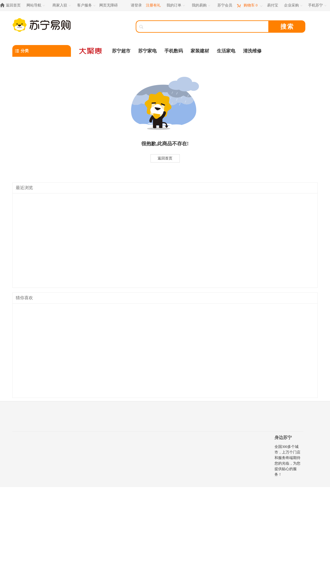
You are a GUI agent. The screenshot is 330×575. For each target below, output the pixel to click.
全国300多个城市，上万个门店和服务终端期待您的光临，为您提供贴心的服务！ (287, 461)
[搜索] (206, 26)
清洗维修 (252, 50)
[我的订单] (176, 5)
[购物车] (249, 5)
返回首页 (165, 158)
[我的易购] (201, 5)
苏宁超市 (121, 50)
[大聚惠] (91, 51)
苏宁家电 (147, 50)
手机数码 (173, 50)
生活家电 (226, 50)
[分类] (41, 51)
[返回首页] (12, 5)
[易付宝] (272, 5)
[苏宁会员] (224, 5)
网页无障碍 (108, 5)
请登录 (136, 5)
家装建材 (200, 50)
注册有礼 (153, 5)
